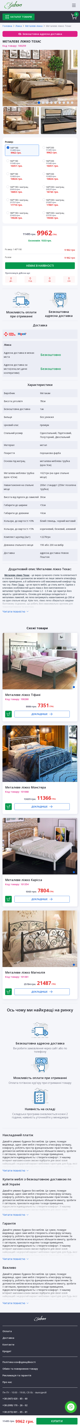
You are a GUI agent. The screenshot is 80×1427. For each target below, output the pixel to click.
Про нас (7, 1382)
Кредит (6, 1351)
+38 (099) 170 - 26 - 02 (14, 1405)
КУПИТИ (57, 1421)
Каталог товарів (18, 17)
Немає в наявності (40, 265)
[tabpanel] (40, 78)
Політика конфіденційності (19, 1362)
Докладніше (42, 714)
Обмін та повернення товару (20, 1368)
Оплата (7, 1331)
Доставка (8, 1337)
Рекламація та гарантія (16, 1375)
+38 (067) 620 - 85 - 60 (14, 1398)
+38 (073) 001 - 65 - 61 (14, 1411)
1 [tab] (74, 687)
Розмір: (9, 141)
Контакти (8, 1344)
